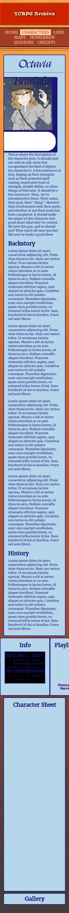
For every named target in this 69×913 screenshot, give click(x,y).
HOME (11, 32)
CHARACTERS (35, 32)
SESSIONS (24, 42)
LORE (58, 32)
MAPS (20, 37)
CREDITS (46, 42)
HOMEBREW (42, 37)
